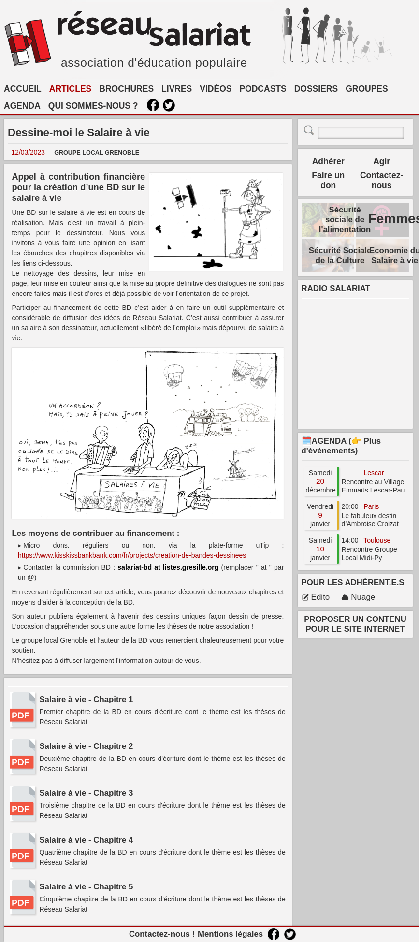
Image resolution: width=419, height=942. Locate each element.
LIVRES (176, 89)
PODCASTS (262, 89)
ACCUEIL (23, 89)
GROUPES (367, 89)
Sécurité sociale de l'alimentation (345, 219)
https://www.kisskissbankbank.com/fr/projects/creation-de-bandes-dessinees (132, 555)
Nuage (358, 597)
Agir (381, 161)
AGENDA (22, 106)
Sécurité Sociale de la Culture (340, 255)
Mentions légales (230, 934)
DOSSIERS (316, 89)
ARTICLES (70, 89)
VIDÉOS (215, 89)
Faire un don (328, 180)
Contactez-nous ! (162, 934)
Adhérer (328, 161)
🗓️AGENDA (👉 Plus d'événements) (341, 445)
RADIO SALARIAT (336, 288)
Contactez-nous (381, 180)
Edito (316, 597)
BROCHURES (126, 89)
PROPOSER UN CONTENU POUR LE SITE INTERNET (355, 624)
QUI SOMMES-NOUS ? (93, 106)
